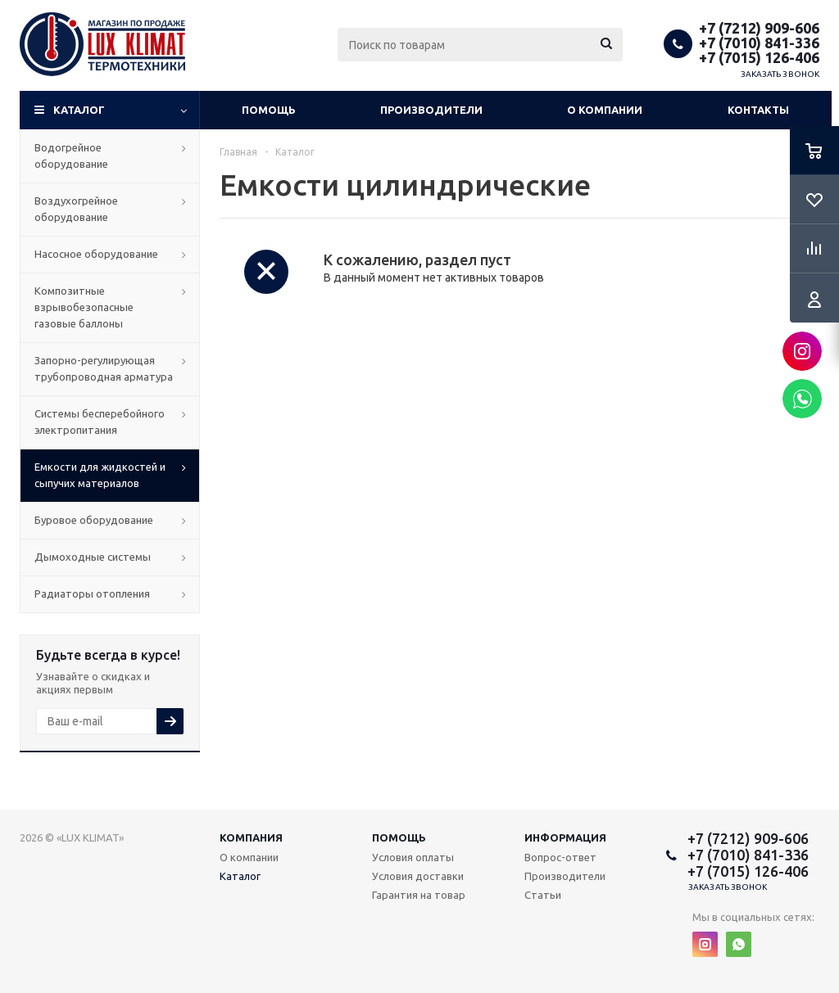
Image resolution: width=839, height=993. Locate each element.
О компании (604, 109)
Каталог (79, 109)
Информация (565, 837)
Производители (431, 109)
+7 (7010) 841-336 (759, 42)
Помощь (269, 109)
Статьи (542, 894)
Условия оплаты (413, 857)
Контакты (758, 109)
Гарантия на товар (418, 894)
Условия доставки (418, 876)
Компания (251, 837)
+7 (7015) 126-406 (759, 57)
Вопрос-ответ (560, 857)
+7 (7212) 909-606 (759, 27)
